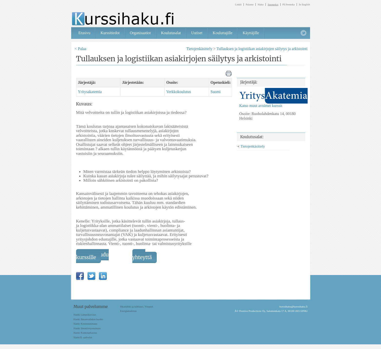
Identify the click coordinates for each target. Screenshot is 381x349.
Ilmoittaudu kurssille (92, 256)
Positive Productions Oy (252, 310)
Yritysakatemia (90, 92)
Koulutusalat (171, 33)
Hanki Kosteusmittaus (85, 323)
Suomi (216, 92)
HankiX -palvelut (83, 337)
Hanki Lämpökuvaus (85, 314)
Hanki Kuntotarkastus (85, 332)
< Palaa (81, 49)
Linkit (238, 4)
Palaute (250, 4)
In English (304, 4)
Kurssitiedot (109, 33)
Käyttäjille (251, 33)
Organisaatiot (140, 33)
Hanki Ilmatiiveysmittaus (87, 328)
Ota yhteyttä (142, 256)
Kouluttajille (223, 33)
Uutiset (196, 33)
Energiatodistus (128, 310)
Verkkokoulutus (178, 92)
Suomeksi (273, 4)
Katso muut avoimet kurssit (260, 106)
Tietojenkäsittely (199, 49)
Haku (261, 4)
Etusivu (84, 33)
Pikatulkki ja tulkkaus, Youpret (136, 306)
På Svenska (289, 4)
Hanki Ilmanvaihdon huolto (88, 319)
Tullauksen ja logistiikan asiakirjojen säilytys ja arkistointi (262, 49)
